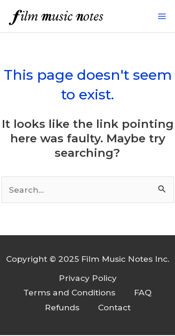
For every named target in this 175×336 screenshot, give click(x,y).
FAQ (143, 292)
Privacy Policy (88, 278)
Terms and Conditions (69, 292)
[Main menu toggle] (162, 16)
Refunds (62, 307)
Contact (114, 307)
